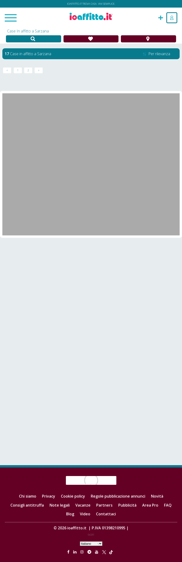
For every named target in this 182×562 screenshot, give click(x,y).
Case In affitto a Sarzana (28, 31)
